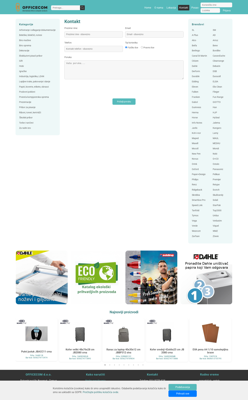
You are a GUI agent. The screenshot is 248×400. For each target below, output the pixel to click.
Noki (215, 153)
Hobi (21, 66)
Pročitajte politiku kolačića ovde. (101, 392)
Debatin (216, 66)
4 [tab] (119, 365)
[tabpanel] (36, 339)
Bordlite (216, 50)
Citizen (195, 61)
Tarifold (195, 210)
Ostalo (216, 164)
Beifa (194, 45)
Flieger (216, 92)
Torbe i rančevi (26, 122)
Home (147, 7)
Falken (195, 92)
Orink (194, 164)
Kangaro (217, 128)
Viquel (216, 225)
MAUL (216, 138)
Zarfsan (196, 236)
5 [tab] (124, 365)
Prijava (227, 10)
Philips (195, 179)
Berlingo (196, 50)
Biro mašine (25, 40)
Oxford (195, 169)
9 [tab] (143, 365)
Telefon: (68, 42)
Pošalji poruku (124, 101)
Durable (195, 76)
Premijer (217, 179)
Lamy (215, 133)
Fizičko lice (133, 47)
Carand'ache (219, 56)
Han (215, 107)
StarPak (217, 205)
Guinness (196, 107)
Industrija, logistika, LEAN (31, 76)
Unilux (216, 215)
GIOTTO (217, 102)
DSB (215, 71)
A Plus (195, 35)
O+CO (216, 159)
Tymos (195, 215)
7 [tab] (133, 365)
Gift (21, 61)
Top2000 (217, 210)
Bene (215, 45)
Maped (195, 138)
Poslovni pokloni (27, 92)
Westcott (196, 231)
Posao (194, 7)
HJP (215, 112)
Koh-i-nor (196, 133)
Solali (215, 200)
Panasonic (218, 169)
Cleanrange (218, 61)
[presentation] (88, 89)
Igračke (22, 71)
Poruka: (68, 57)
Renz (194, 184)
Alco (194, 40)
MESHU (216, 143)
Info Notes (197, 122)
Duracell (217, 76)
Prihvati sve (182, 393)
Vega (194, 220)
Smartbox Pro (198, 200)
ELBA (215, 81)
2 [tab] (109, 365)
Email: (128, 28)
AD (214, 35)
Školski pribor (26, 117)
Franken (196, 97)
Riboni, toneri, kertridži (30, 112)
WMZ (215, 231)
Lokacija (171, 7)
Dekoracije (24, 50)
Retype (216, 184)
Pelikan (216, 174)
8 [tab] (138, 365)
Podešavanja (182, 387)
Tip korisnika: (131, 42)
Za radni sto (25, 128)
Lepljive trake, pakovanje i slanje (34, 81)
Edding (195, 81)
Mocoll (195, 148)
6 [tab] (128, 365)
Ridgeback (197, 189)
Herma (195, 112)
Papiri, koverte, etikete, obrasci (34, 86)
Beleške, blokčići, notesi (30, 35)
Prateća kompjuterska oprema (34, 97)
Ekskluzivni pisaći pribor (30, 56)
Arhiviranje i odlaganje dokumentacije (37, 30)
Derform (196, 71)
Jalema (216, 122)
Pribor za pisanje (27, 107)
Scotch (216, 189)
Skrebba (196, 195)
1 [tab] (105, 365)
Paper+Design (199, 174)
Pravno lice (148, 47)
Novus (195, 159)
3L (193, 30)
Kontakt (183, 7)
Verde (195, 225)
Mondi (216, 148)
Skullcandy (218, 195)
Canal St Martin (199, 56)
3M (214, 30)
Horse (195, 117)
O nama (158, 7)
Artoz (215, 40)
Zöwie (216, 236)
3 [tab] (114, 365)
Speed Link (197, 205)
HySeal (216, 117)
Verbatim (217, 220)
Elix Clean (217, 86)
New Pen (196, 153)
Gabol (195, 102)
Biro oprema (25, 45)
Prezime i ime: (71, 28)
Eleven (195, 86)
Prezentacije (25, 102)
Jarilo (194, 128)
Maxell (195, 143)
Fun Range (218, 97)
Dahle (194, 66)
